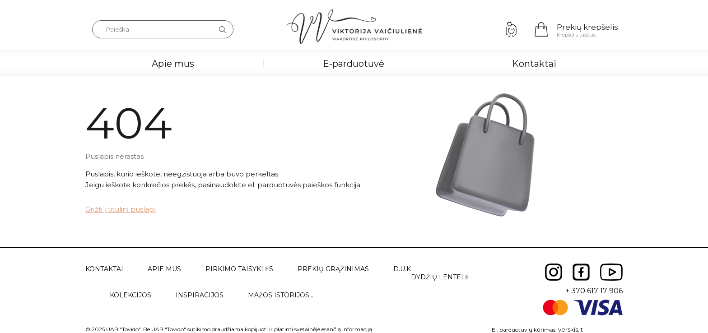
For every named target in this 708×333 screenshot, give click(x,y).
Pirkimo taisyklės (239, 269)
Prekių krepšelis (587, 27)
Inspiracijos (200, 295)
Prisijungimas (511, 29)
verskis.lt (570, 329)
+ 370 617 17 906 (594, 291)
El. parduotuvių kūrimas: (524, 329)
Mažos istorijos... (280, 295)
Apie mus (173, 63)
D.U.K (402, 269)
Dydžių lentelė (440, 277)
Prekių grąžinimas (333, 269)
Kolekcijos (130, 295)
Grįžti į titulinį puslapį (120, 209)
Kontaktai (534, 63)
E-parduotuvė (353, 63)
